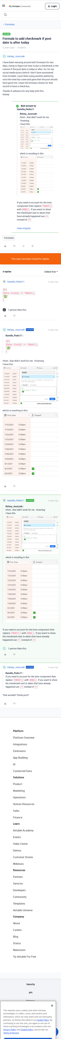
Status (17, 943)
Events (17, 837)
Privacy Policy (9, 1036)
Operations (19, 797)
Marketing (19, 790)
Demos (17, 850)
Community (20, 897)
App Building (20, 757)
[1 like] (14, 309)
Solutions (18, 777)
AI (14, 764)
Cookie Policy (43, 1026)
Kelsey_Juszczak (16, 56)
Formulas (10, 24)
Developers (19, 890)
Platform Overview (23, 737)
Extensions (19, 751)
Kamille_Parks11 (16, 281)
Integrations (20, 744)
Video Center (20, 844)
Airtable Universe (23, 910)
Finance (17, 817)
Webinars (18, 864)
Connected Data (22, 771)
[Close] (52, 1012)
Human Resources (23, 804)
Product (17, 784)
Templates (19, 903)
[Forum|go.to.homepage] (19, 6)
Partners (18, 877)
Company (18, 916)
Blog (15, 936)
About (16, 923)
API (30, 992)
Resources (19, 870)
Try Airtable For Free (24, 956)
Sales (16, 811)
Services (18, 883)
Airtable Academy (23, 830)
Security (30, 984)
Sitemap (30, 1000)
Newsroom (19, 950)
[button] (4, 6)
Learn (16, 824)
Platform (18, 731)
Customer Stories (23, 857)
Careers (17, 930)
